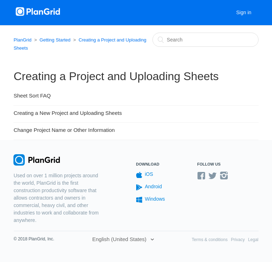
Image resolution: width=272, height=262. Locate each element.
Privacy (238, 239)
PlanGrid (22, 40)
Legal (253, 239)
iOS (144, 174)
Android (149, 187)
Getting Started (55, 40)
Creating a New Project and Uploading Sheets (67, 113)
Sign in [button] (243, 12)
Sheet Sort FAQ (32, 96)
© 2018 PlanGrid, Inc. (33, 238)
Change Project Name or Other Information (64, 130)
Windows (150, 199)
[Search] (205, 40)
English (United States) (120, 239)
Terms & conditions (209, 239)
